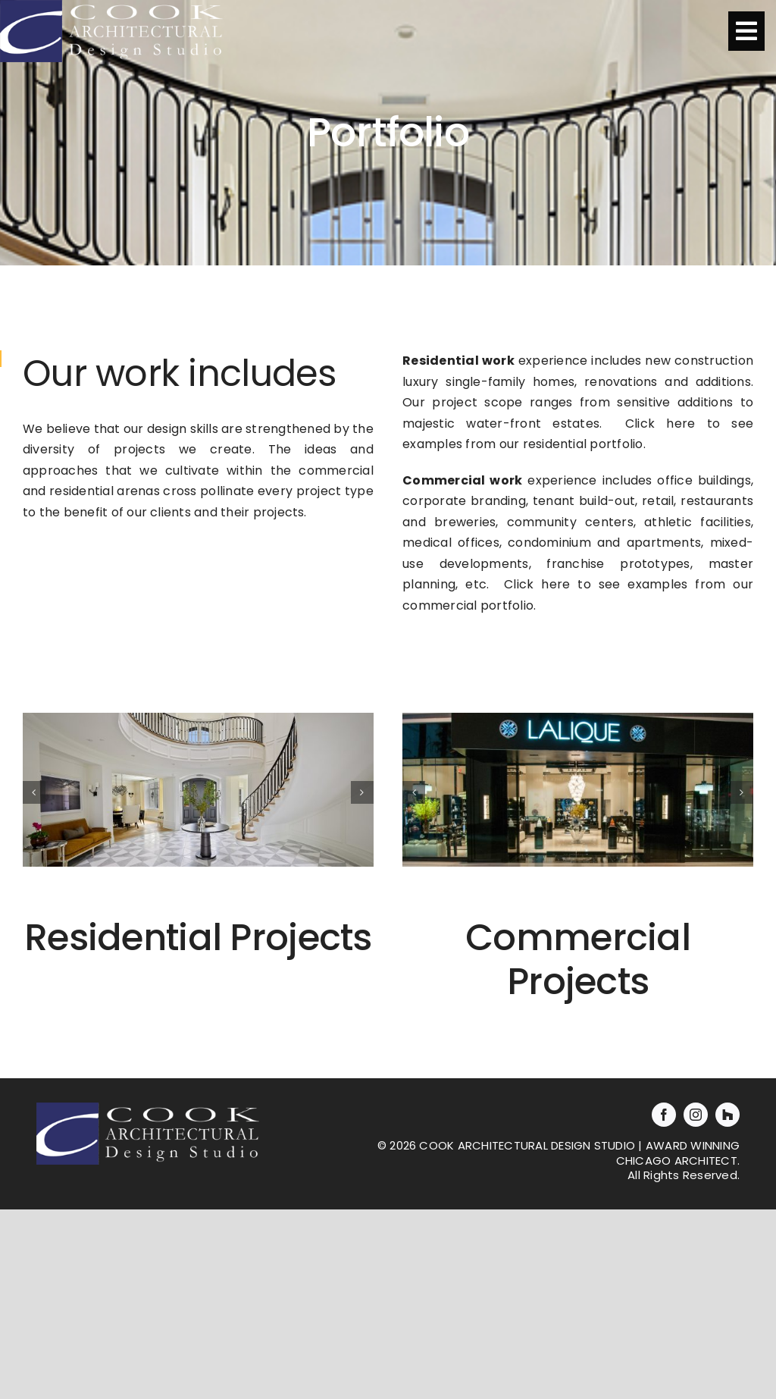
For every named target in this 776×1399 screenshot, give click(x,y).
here (680, 423)
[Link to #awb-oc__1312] (746, 31)
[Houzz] (727, 1115)
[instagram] (696, 1115)
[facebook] (664, 1115)
